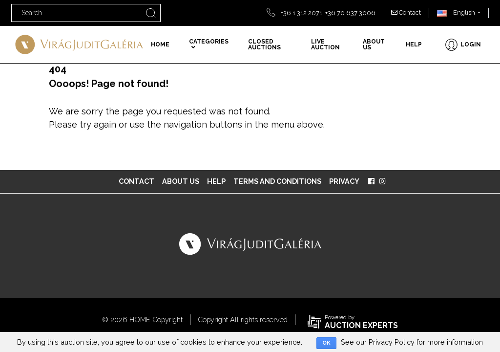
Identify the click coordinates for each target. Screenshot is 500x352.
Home (160, 44)
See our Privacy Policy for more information (412, 342)
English (456, 12)
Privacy (344, 181)
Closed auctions (264, 44)
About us (374, 44)
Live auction (325, 44)
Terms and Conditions (277, 181)
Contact (406, 12)
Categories (209, 44)
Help (414, 44)
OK (326, 343)
